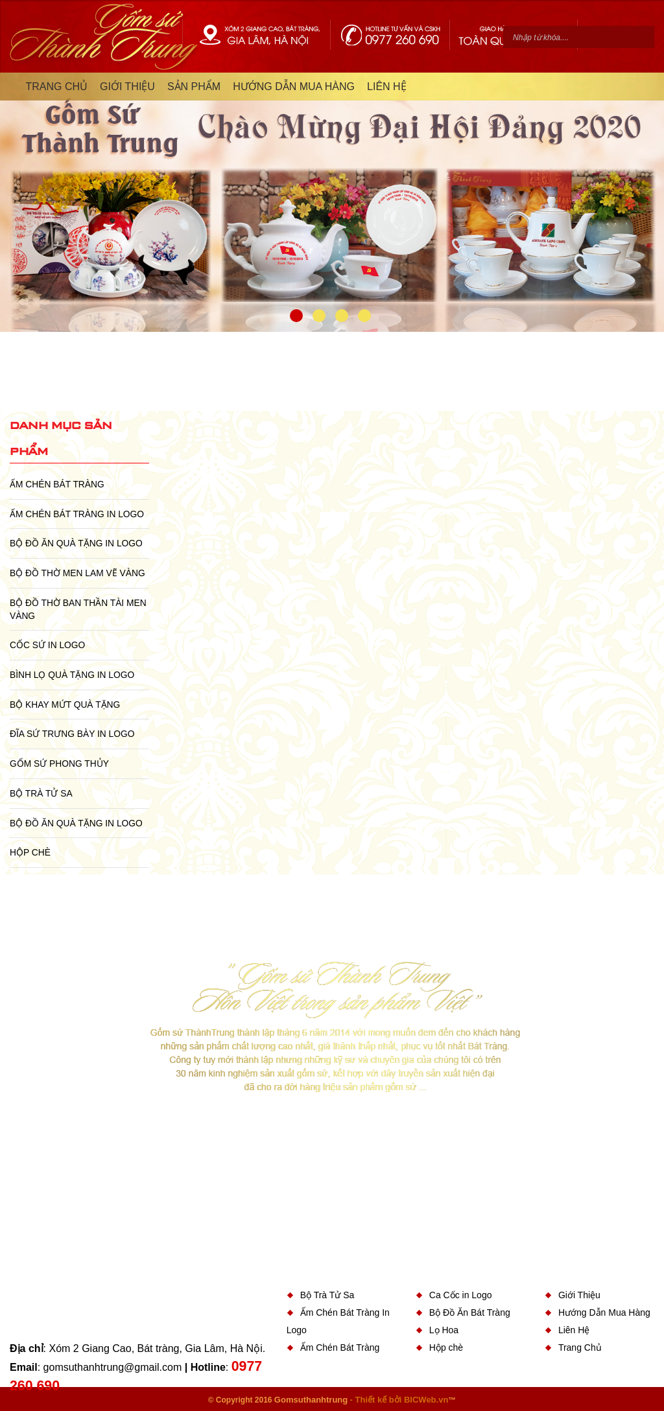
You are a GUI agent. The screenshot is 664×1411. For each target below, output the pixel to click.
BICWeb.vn (426, 1400)
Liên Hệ (573, 1330)
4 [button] (364, 315)
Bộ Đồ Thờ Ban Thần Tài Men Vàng (78, 609)
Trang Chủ (580, 1347)
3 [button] (341, 315)
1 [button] (296, 315)
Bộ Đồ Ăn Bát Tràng (469, 1312)
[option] (332, 202)
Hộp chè (30, 852)
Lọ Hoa (443, 1330)
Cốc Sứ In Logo (47, 645)
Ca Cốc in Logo (460, 1295)
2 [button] (319, 315)
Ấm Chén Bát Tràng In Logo (77, 514)
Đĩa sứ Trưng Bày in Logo (72, 734)
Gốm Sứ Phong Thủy (59, 763)
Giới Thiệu (579, 1295)
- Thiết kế (369, 1400)
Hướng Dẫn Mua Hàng (604, 1312)
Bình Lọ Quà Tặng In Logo (72, 675)
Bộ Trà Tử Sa (41, 793)
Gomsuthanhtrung (311, 1400)
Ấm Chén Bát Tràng (57, 484)
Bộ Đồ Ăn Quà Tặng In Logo (76, 543)
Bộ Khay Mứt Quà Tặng (65, 704)
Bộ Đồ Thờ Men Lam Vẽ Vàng (77, 573)
